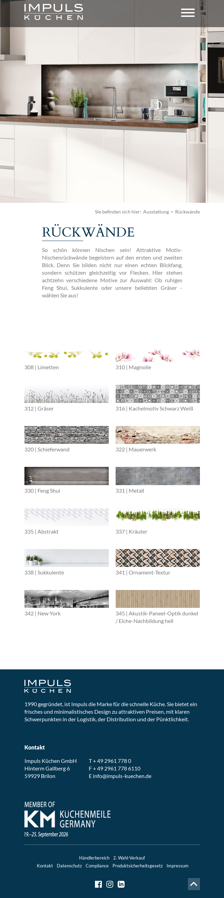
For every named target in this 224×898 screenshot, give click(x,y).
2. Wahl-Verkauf (129, 858)
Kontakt (45, 865)
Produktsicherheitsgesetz (138, 865)
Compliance (97, 865)
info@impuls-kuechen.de (122, 776)
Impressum (178, 865)
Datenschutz (69, 865)
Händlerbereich (94, 858)
